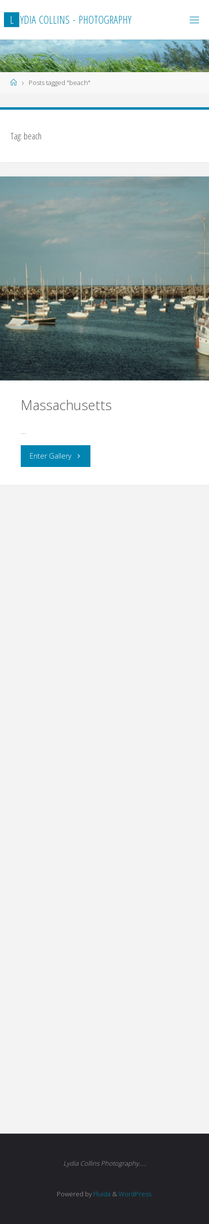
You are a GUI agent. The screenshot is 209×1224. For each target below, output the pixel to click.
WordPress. (136, 1193)
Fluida (101, 1193)
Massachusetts (66, 405)
